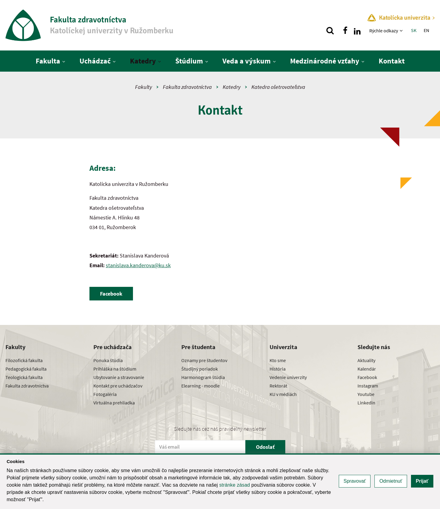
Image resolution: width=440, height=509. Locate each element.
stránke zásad (234, 485)
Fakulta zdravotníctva (187, 86)
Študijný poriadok (199, 369)
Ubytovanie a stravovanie (118, 377)
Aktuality (366, 360)
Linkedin (366, 403)
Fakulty (143, 86)
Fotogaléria (105, 394)
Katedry (143, 61)
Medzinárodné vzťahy (324, 61)
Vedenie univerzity (288, 377)
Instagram (368, 386)
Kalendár (367, 369)
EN (426, 30)
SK (413, 30)
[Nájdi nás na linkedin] (357, 30)
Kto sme (278, 360)
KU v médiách (283, 394)
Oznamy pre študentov (204, 360)
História (278, 369)
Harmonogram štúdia (203, 377)
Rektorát (278, 386)
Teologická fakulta (24, 377)
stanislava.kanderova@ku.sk (138, 265)
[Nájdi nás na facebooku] (345, 30)
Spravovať (355, 481)
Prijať (422, 481)
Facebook (367, 377)
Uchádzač (95, 61)
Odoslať (265, 446)
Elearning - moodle (200, 386)
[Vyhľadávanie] (330, 30)
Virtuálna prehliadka (114, 403)
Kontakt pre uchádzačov (117, 386)
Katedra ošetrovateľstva (278, 86)
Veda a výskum (246, 61)
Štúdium (189, 61)
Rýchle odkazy (383, 31)
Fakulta (48, 61)
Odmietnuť (390, 481)
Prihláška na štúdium (114, 369)
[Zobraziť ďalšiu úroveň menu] (402, 30)
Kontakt (392, 61)
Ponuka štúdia (108, 360)
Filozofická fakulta (24, 360)
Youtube (366, 394)
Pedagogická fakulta (26, 369)
